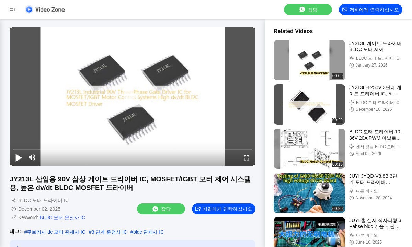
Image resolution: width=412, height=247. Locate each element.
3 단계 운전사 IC (109, 232)
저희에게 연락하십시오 (370, 9)
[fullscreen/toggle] (246, 157)
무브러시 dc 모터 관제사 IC (56, 232)
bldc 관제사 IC (148, 232)
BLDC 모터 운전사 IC (62, 217)
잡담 (308, 9)
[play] (132, 96)
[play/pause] (18, 157)
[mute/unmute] (32, 157)
